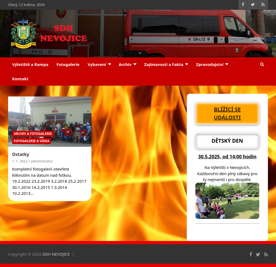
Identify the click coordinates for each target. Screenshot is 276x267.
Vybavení (97, 64)
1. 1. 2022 (19, 161)
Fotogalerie (68, 64)
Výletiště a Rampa (30, 64)
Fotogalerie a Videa (31, 141)
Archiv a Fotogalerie (33, 133)
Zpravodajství (209, 64)
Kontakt (20, 78)
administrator (42, 161)
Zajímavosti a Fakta (164, 64)
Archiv (125, 64)
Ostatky (20, 154)
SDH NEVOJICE (56, 254)
